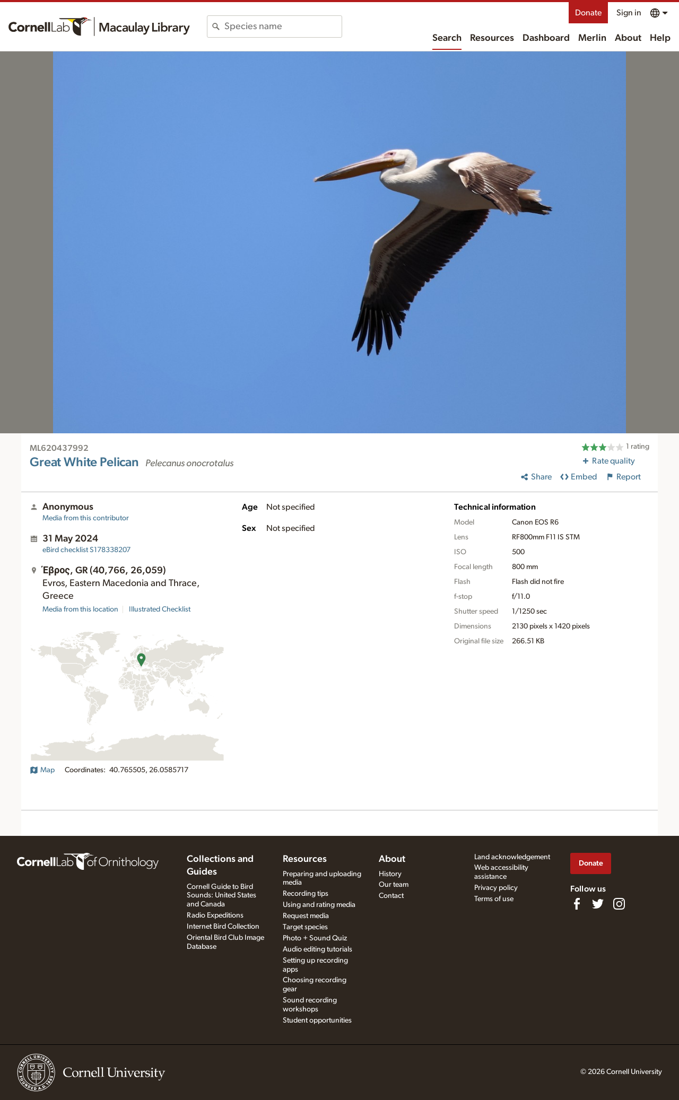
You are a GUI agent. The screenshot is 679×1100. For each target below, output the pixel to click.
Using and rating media (319, 905)
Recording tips (305, 893)
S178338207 (86, 550)
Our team (393, 884)
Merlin (592, 38)
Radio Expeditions (215, 915)
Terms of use (493, 899)
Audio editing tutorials (317, 949)
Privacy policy (496, 888)
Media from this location (80, 609)
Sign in (628, 12)
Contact (391, 896)
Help (660, 38)
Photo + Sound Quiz (315, 938)
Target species (305, 927)
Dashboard (546, 38)
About (628, 38)
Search (447, 38)
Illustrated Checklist (159, 609)
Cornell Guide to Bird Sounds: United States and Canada (221, 896)
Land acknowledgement (512, 857)
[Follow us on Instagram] (619, 903)
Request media (306, 916)
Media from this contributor (85, 518)
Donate (588, 12)
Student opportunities (317, 1020)
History (390, 874)
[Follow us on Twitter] (597, 903)
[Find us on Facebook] (576, 903)
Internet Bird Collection (223, 926)
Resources (492, 38)
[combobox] (283, 26)
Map (42, 770)
